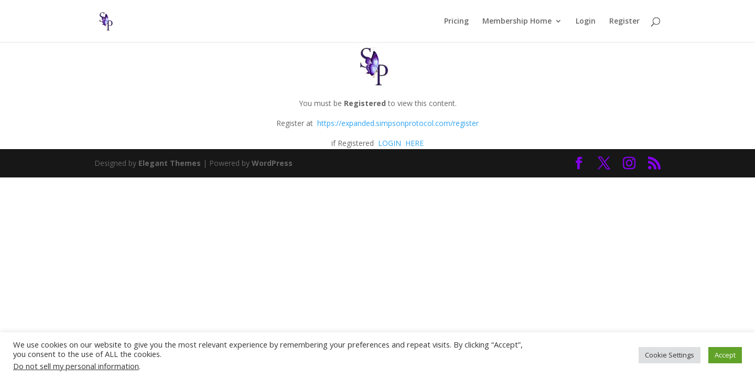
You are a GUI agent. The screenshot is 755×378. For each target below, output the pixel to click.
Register (624, 21)
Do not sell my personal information (76, 366)
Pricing (456, 21)
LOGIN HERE (400, 143)
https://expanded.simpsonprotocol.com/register (398, 123)
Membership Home (517, 21)
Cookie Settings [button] (669, 355)
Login (586, 21)
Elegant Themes (169, 163)
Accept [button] (725, 355)
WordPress (272, 163)
